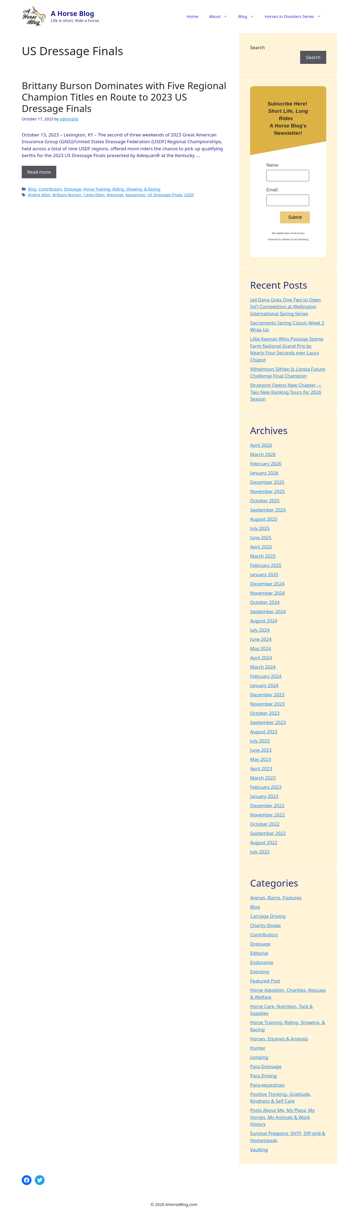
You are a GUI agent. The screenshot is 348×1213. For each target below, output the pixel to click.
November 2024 (267, 593)
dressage (115, 194)
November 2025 (267, 491)
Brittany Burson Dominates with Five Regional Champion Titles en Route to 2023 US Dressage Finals (124, 97)
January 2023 (264, 796)
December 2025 (267, 482)
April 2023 (261, 768)
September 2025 (268, 510)
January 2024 (264, 685)
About (221, 16)
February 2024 (265, 676)
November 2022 (267, 815)
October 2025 (264, 500)
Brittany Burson (66, 194)
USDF (189, 194)
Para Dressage (265, 1066)
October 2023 (264, 713)
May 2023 (260, 759)
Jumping (259, 1057)
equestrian (135, 194)
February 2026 (265, 463)
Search (257, 47)
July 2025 (260, 528)
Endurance (261, 962)
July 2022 (260, 852)
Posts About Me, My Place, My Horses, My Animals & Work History (282, 1117)
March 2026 (263, 454)
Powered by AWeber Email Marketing (288, 239)
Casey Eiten (93, 194)
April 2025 (261, 547)
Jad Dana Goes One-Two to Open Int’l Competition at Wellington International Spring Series (285, 307)
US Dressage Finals (164, 194)
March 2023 (263, 778)
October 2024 (264, 602)
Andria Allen (39, 194)
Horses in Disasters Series (295, 16)
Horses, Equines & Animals (279, 1039)
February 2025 (265, 565)
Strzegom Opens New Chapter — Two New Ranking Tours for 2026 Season (286, 392)
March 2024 (263, 667)
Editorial (259, 953)
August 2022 (263, 842)
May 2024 (260, 648)
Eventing (259, 971)
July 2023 (260, 741)
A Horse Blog (72, 13)
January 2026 (264, 473)
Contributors (50, 189)
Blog (248, 16)
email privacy (297, 233)
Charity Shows (265, 925)
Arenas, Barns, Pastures (276, 897)
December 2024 (267, 584)
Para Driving (263, 1075)
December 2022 (267, 805)
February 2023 (265, 787)
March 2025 (263, 556)
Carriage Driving (268, 916)
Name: (272, 165)
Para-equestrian (267, 1085)
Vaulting (259, 1149)
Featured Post (265, 981)
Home (192, 16)
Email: (272, 190)
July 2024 (260, 630)
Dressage (72, 189)
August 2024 (263, 621)
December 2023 (267, 694)
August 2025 (263, 519)
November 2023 (267, 704)
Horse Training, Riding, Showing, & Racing (121, 189)
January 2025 (264, 574)
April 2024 (261, 657)
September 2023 (268, 722)
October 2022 (264, 824)
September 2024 (268, 611)
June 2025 (261, 537)
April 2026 (261, 445)
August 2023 (263, 731)
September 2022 (268, 833)
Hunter (257, 1048)
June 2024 (261, 639)
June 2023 (261, 750)
